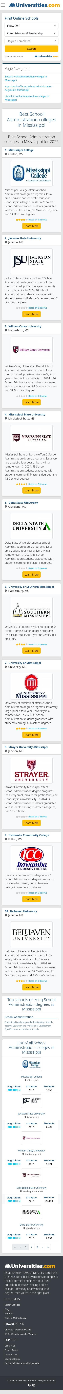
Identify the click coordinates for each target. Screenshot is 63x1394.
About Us (9, 1313)
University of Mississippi (25, 663)
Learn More (32, 226)
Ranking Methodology (15, 1318)
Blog (7, 1309)
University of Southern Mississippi (31, 587)
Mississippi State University (27, 414)
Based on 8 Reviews (37, 484)
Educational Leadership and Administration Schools (29, 1022)
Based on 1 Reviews (37, 219)
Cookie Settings (12, 1359)
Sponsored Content (14, 57)
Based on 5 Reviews (37, 728)
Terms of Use (11, 1354)
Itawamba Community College (29, 835)
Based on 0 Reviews (37, 307)
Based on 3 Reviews (37, 981)
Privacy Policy (11, 1350)
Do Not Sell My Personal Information (22, 1363)
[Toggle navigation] (3, 5)
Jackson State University (25, 238)
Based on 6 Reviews (37, 644)
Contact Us (10, 1345)
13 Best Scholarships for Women (20, 1334)
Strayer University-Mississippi (28, 747)
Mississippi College (21, 150)
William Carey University (25, 326)
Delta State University (23, 502)
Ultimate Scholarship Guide (18, 1329)
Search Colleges (12, 1304)
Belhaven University (23, 911)
